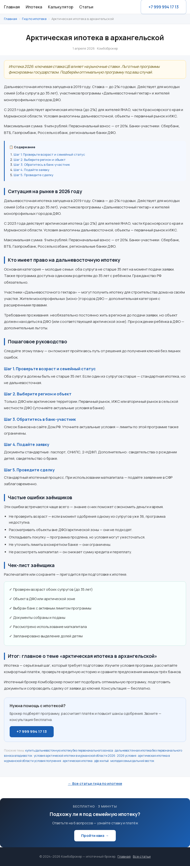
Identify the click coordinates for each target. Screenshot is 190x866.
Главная (12, 7)
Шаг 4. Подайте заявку (31, 169)
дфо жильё (101, 761)
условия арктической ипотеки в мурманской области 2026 (74, 756)
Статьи (86, 7)
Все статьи (142, 856)
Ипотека (34, 7)
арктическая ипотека (78, 761)
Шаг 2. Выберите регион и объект (40, 159)
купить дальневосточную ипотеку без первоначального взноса (69, 750)
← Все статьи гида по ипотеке (95, 783)
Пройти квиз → (95, 835)
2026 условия (126, 756)
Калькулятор (60, 7)
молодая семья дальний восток (132, 761)
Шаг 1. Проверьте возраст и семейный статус (49, 154)
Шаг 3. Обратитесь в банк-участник (42, 164)
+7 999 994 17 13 (163, 7)
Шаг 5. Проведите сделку (33, 175)
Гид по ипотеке (34, 19)
